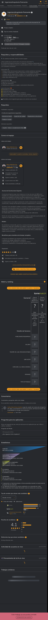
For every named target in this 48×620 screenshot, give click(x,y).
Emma (8, 19)
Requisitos (24, 5)
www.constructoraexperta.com (24, 265)
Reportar (40, 3)
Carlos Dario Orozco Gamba (15, 407)
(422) (24, 16)
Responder (10, 412)
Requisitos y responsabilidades (14, 5)
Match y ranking (41, 5)
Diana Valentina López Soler (12, 147)
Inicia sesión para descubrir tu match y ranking (23, 288)
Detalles (2, 5)
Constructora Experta (12, 14)
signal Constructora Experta (24, 269)
